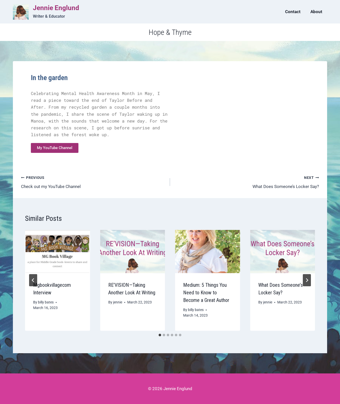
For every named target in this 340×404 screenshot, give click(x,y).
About (316, 11)
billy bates (46, 302)
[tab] (160, 335)
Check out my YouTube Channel (93, 181)
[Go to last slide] (33, 280)
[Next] (307, 280)
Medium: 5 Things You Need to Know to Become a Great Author (206, 292)
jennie (117, 302)
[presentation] (57, 251)
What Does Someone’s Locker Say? (246, 181)
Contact (293, 11)
